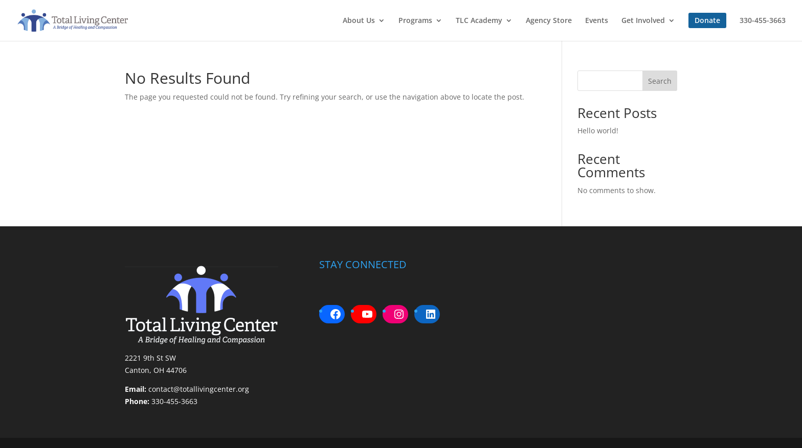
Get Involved (643, 21)
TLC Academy (479, 21)
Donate (707, 20)
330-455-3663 (763, 21)
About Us (359, 21)
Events (596, 21)
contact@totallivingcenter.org (198, 389)
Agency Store (549, 21)
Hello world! (597, 130)
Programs (415, 21)
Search (660, 81)
